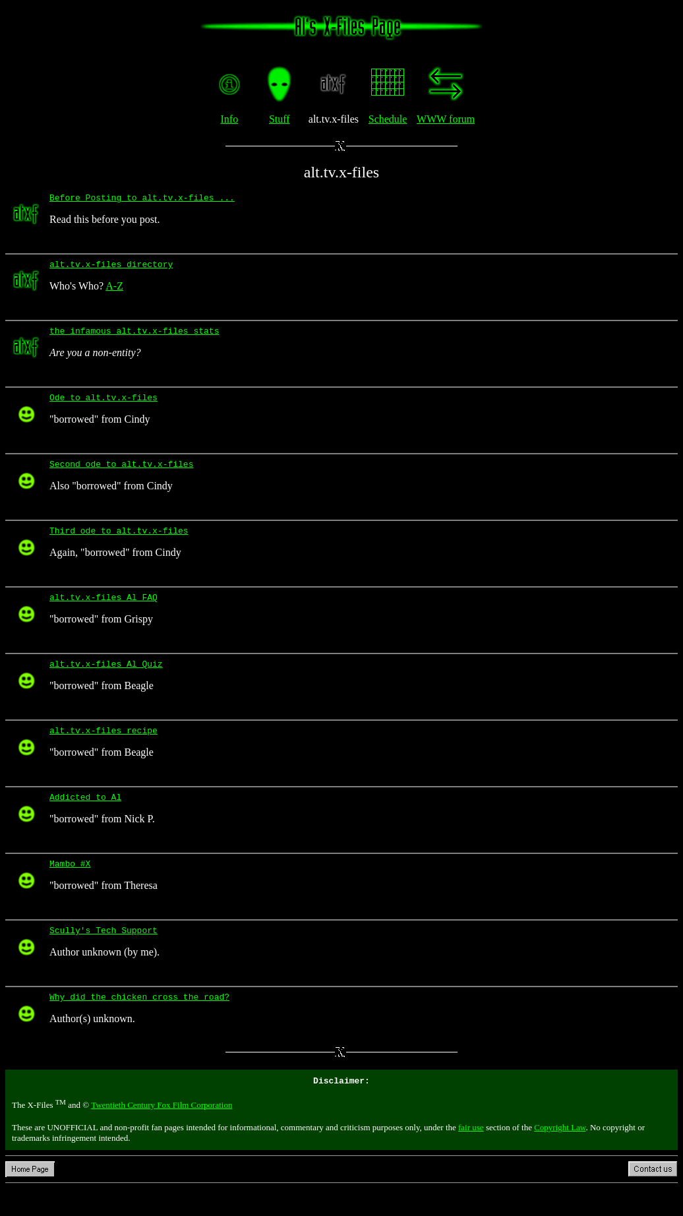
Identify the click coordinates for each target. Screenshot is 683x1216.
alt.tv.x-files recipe (103, 748)
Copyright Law (559, 1155)
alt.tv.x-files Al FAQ (103, 611)
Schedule (388, 119)
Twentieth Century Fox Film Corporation (161, 1133)
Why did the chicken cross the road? (139, 1022)
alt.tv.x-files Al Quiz (106, 679)
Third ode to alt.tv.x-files (119, 542)
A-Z (114, 289)
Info (229, 119)
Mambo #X (69, 885)
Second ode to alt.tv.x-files (121, 473)
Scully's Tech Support (103, 953)
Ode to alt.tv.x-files (103, 405)
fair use (471, 1155)
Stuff (279, 119)
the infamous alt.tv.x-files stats (134, 336)
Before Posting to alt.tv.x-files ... (142, 199)
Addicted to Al (85, 816)
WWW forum (446, 119)
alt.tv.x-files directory (111, 268)
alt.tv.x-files (341, 172)
